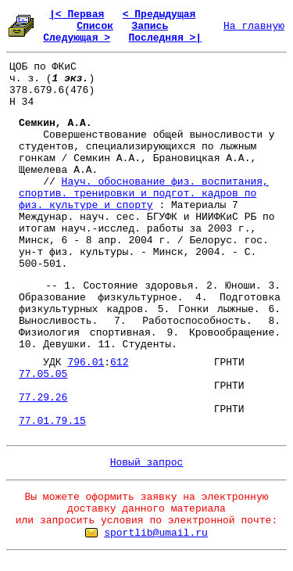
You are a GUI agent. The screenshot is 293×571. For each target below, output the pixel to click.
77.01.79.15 (52, 421)
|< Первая (76, 14)
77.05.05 (43, 374)
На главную (253, 26)
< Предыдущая (159, 14)
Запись (149, 26)
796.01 (85, 362)
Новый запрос (147, 463)
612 (119, 362)
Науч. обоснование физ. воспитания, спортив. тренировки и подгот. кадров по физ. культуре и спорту (144, 193)
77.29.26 (43, 398)
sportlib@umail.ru (156, 533)
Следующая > (76, 38)
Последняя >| (165, 38)
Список (95, 26)
